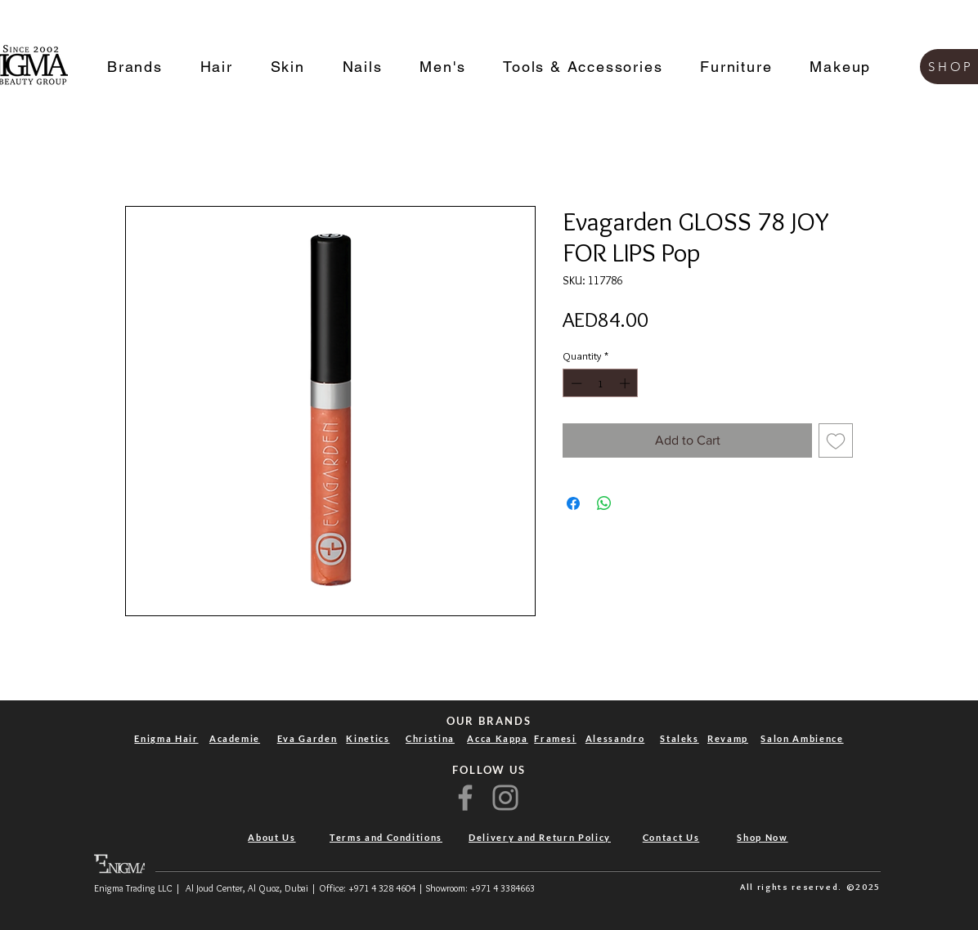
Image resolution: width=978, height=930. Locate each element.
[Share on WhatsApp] (604, 503)
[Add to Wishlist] (836, 440)
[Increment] (626, 383)
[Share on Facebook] (573, 503)
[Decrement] (575, 383)
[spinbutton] (601, 383)
